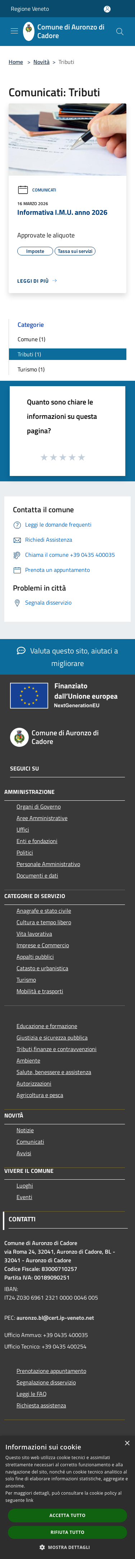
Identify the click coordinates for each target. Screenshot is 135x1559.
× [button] (127, 1443)
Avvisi (24, 1153)
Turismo (26, 979)
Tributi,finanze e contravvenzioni (57, 1049)
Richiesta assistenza (41, 1405)
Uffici (23, 829)
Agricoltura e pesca (40, 1095)
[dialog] (67, 1497)
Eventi (24, 1197)
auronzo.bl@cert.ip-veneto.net (55, 1317)
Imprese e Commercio (43, 945)
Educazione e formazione (47, 1026)
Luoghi (25, 1185)
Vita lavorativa (34, 933)
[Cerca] (120, 31)
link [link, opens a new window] (29, 1500)
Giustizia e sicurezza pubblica (52, 1037)
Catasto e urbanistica (42, 968)
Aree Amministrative (42, 818)
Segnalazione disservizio (46, 1382)
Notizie (25, 1130)
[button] (67, 1547)
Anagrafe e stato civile (44, 910)
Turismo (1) (31, 369)
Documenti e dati (37, 875)
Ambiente (28, 1060)
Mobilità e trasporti (40, 991)
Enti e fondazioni (37, 841)
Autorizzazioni (34, 1083)
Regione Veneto (30, 8)
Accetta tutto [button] (67, 1515)
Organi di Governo (39, 806)
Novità (41, 61)
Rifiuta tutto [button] (68, 1532)
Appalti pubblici (35, 956)
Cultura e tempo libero (44, 922)
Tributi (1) (29, 354)
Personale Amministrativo (48, 864)
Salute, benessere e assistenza (54, 1072)
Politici (25, 852)
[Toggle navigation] (14, 31)
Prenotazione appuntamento (51, 1370)
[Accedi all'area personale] (107, 9)
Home (16, 61)
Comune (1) (31, 339)
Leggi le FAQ (32, 1393)
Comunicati (36, 189)
